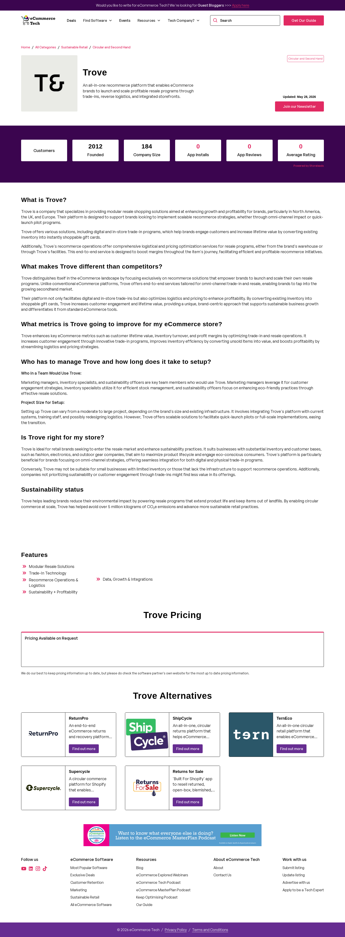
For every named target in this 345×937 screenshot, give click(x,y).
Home (25, 47)
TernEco (284, 718)
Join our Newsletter (299, 106)
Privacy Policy (176, 930)
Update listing (294, 875)
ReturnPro (78, 718)
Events (124, 20)
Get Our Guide (304, 20)
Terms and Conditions (210, 930)
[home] (38, 20)
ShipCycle (182, 718)
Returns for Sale (188, 771)
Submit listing (293, 868)
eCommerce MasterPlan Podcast (163, 890)
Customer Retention (87, 882)
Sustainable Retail (74, 47)
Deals (71, 20)
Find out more (83, 749)
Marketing (78, 890)
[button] (98, 20)
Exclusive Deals (82, 875)
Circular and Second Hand (111, 47)
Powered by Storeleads (309, 165)
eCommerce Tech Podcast (158, 882)
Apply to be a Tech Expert (303, 890)
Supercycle (79, 771)
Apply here (240, 5)
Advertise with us (296, 882)
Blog (139, 868)
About (218, 868)
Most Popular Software (88, 868)
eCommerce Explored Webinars (162, 875)
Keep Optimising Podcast (157, 897)
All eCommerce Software (91, 904)
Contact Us (222, 875)
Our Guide (144, 904)
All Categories (45, 47)
